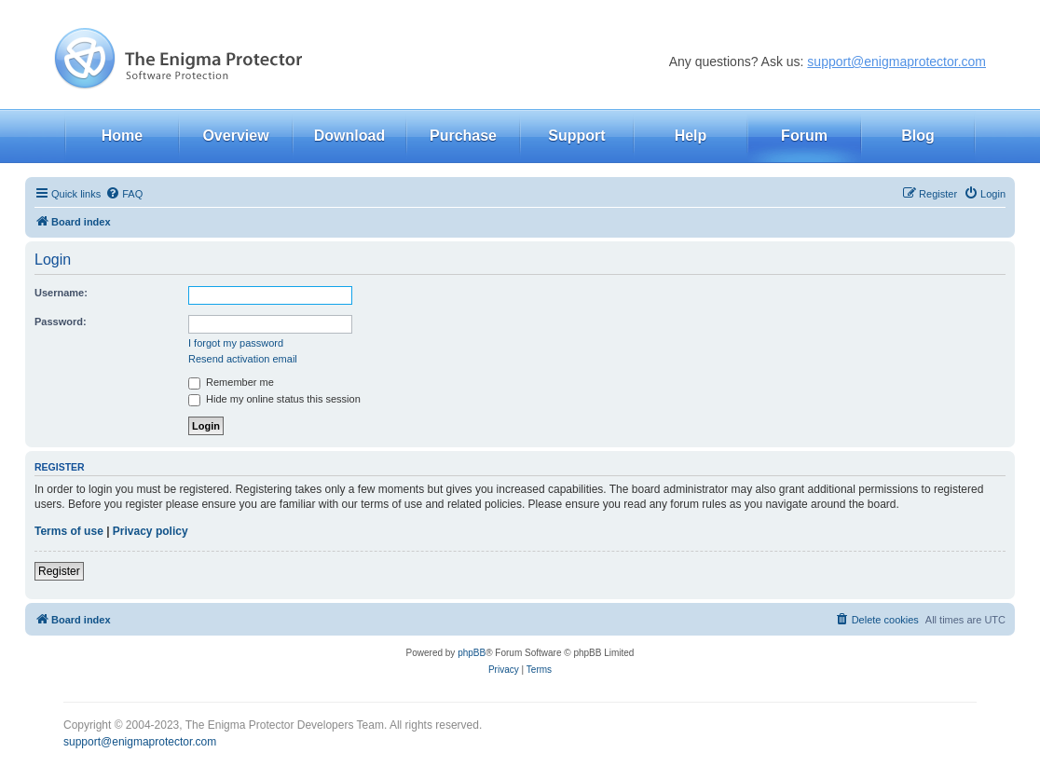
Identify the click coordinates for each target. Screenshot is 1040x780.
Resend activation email (242, 358)
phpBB (472, 653)
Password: (60, 321)
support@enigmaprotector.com (896, 61)
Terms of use (68, 531)
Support (576, 136)
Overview (235, 136)
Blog (918, 136)
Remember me (231, 382)
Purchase (463, 136)
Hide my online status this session (274, 398)
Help (691, 136)
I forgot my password (235, 343)
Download (349, 136)
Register (59, 571)
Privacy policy (150, 531)
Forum (804, 136)
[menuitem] (124, 194)
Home (122, 136)
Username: (61, 292)
